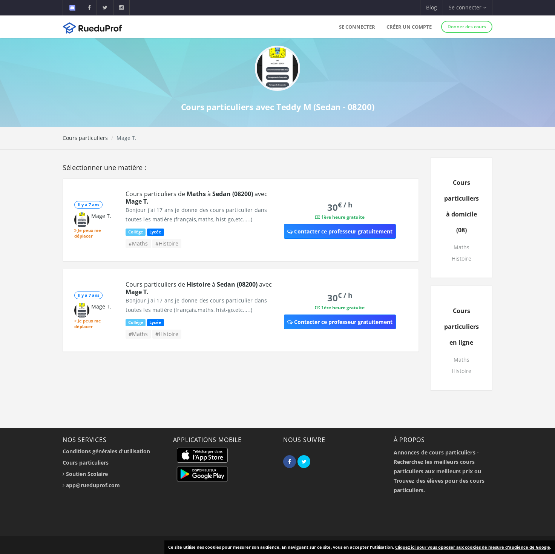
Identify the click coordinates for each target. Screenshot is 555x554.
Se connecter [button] (467, 7)
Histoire (461, 258)
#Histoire (166, 243)
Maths (461, 247)
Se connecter (357, 26)
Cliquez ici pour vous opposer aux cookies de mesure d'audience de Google (472, 547)
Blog (431, 7)
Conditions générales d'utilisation (106, 451)
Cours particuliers (85, 137)
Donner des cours (467, 26)
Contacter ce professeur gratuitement (339, 231)
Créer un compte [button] (409, 26)
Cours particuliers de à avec (196, 198)
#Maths (138, 243)
